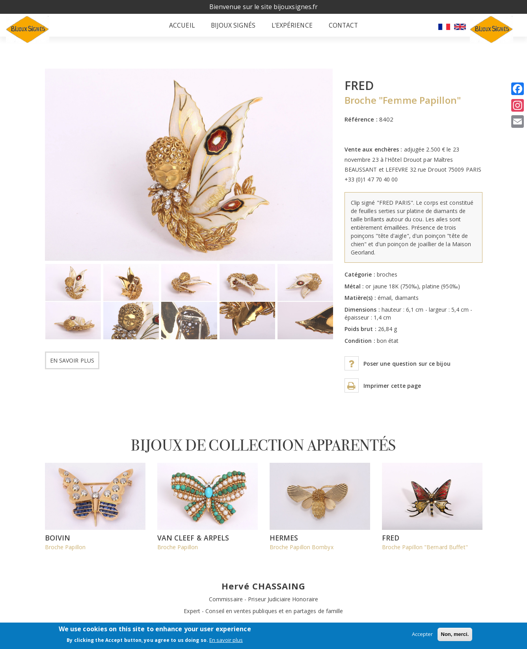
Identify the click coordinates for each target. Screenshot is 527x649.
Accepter (422, 634)
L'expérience (287, 30)
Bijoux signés (229, 30)
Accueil (180, 30)
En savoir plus (72, 368)
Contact (337, 30)
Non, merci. (455, 634)
